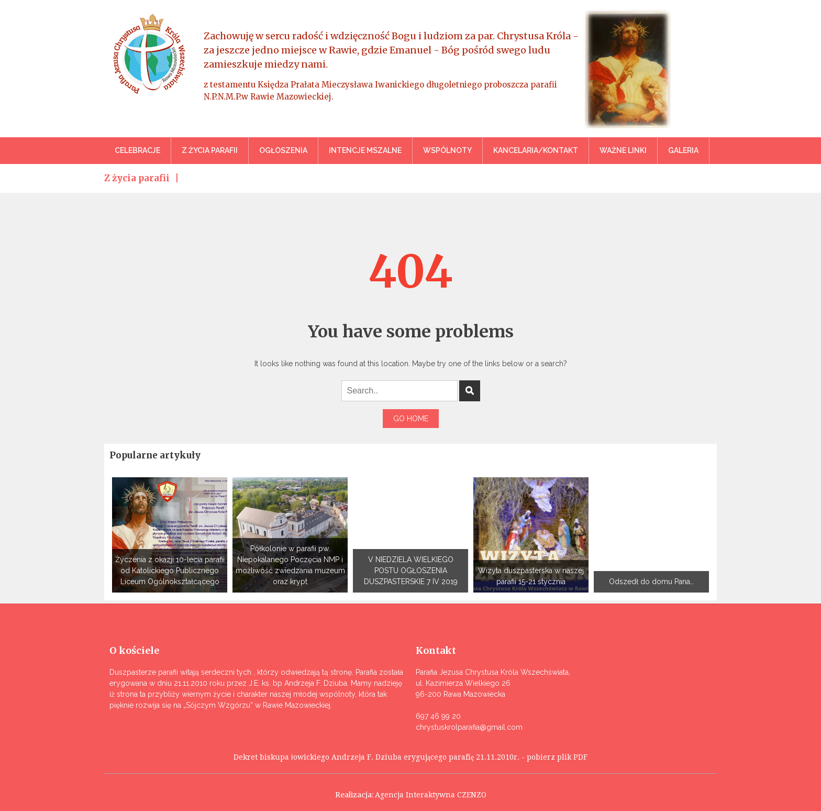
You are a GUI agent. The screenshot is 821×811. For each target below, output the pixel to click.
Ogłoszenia (283, 150)
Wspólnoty (447, 150)
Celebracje (137, 150)
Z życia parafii (210, 150)
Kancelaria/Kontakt (535, 150)
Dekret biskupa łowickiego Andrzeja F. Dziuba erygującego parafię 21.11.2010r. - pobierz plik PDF (410, 757)
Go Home (410, 418)
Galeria (683, 150)
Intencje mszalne (365, 150)
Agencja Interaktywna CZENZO (430, 795)
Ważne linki (623, 150)
